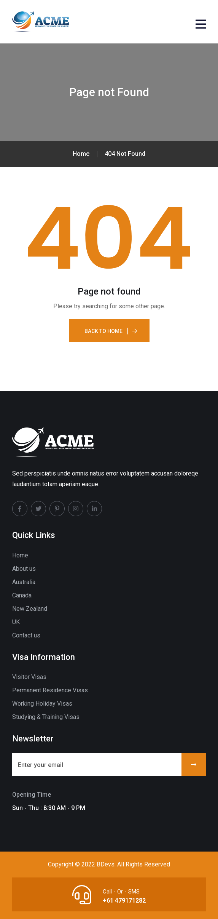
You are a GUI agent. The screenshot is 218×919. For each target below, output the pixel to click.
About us (24, 568)
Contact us (26, 635)
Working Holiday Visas (42, 703)
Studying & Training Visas (46, 716)
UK (16, 622)
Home (20, 555)
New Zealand (29, 608)
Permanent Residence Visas (50, 690)
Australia (23, 582)
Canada (22, 595)
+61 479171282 (124, 900)
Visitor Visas (29, 676)
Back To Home (103, 331)
